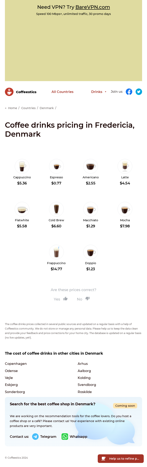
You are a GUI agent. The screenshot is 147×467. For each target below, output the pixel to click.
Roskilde (85, 390)
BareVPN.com (92, 7)
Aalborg (84, 368)
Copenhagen (16, 361)
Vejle (9, 375)
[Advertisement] (73, 46)
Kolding (84, 375)
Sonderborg (15, 390)
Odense (11, 368)
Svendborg (87, 382)
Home (12, 104)
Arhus (83, 361)
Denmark (47, 104)
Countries (28, 104)
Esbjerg (11, 382)
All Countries (51, 90)
